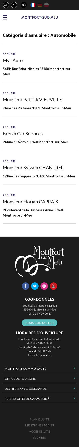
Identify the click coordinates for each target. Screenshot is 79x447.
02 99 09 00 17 (42, 313)
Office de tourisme (20, 378)
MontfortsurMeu (39, 17)
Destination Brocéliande (26, 388)
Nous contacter (39, 322)
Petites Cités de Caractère (27, 398)
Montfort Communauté (25, 368)
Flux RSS (39, 437)
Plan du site (39, 419)
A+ (5, 5)
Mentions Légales (39, 425)
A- (14, 5)
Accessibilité (39, 431)
